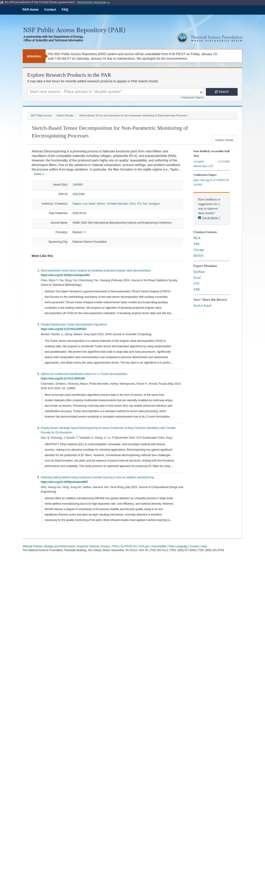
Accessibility (159, 546)
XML (196, 289)
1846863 (77, 184)
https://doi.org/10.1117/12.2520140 (63, 378)
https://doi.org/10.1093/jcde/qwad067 (65, 482)
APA (196, 244)
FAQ (65, 9)
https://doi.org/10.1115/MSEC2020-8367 (211, 182)
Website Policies (33, 546)
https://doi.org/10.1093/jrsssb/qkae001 (66, 275)
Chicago (198, 250)
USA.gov (144, 546)
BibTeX (198, 255)
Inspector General (88, 546)
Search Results (64, 115)
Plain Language (178, 546)
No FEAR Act (128, 546)
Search (222, 91)
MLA (196, 238)
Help (204, 546)
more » (39, 174)
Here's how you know (93, 2)
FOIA (115, 546)
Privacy (105, 546)
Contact (50, 9)
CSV (196, 283)
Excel (197, 277)
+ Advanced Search (192, 97)
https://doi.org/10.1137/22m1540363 (64, 329)
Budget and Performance (60, 546)
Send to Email (202, 305)
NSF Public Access (41, 115)
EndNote (199, 272)
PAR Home (30, 9)
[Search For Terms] (115, 92)
